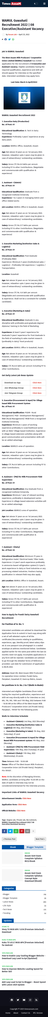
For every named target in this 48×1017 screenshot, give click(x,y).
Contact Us (25, 1013)
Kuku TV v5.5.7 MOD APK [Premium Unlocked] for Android (23, 943)
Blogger (24, 894)
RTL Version (38, 1013)
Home (8, 1013)
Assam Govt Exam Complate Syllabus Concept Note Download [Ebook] (33, 877)
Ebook (13, 847)
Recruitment (31, 820)
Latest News (24, 902)
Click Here (26, 798)
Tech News (24, 909)
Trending (24, 913)
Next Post (40, 839)
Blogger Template (35, 847)
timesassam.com (31, 1009)
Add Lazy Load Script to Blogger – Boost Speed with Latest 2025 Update (24, 983)
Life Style (24, 906)
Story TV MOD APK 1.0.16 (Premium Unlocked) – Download (23, 930)
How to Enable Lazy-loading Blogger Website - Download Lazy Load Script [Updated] (23, 957)
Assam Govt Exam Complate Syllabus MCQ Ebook (33, 858)
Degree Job (11, 820)
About (15, 1013)
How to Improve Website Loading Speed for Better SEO (22, 970)
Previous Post (9, 839)
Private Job (21, 820)
